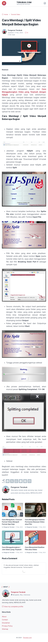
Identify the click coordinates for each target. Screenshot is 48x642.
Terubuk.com (24, 2)
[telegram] (21, 481)
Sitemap (5, 629)
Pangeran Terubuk (18, 592)
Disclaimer (6, 623)
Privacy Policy (7, 626)
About (4, 617)
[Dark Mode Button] (45, 3)
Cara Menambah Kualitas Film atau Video (34, 548)
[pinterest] (25, 481)
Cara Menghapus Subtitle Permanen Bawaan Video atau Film (35, 522)
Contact (5, 620)
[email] (29, 481)
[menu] (4, 3)
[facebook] (8, 481)
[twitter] (12, 481)
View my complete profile (12, 607)
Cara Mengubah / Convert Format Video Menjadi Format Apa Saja (12, 522)
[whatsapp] (16, 481)
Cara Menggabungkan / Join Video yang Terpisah (11, 548)
